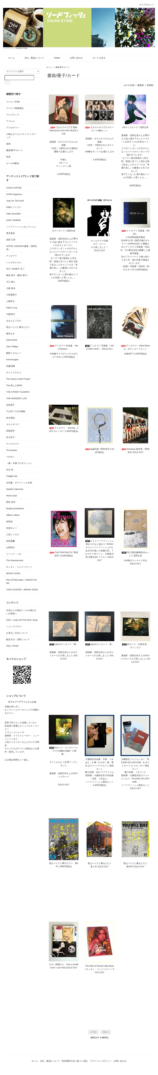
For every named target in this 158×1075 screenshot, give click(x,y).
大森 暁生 (10, 288)
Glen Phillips (12, 346)
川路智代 (10, 314)
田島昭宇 (10, 431)
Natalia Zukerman (14, 489)
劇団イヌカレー (13, 353)
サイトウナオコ (13, 372)
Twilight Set (11, 476)
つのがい (10, 456)
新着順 (150, 85)
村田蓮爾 (10, 541)
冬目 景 (9, 469)
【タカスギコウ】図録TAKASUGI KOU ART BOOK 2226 (63, 130)
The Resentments (14, 560)
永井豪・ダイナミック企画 (19, 482)
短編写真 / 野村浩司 (97, 449)
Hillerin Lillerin (13, 515)
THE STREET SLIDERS (17, 392)
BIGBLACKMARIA (15, 508)
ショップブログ (13, 626)
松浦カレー (11, 528)
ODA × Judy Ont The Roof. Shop (21, 620)
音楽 (8, 157)
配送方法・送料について (18, 639)
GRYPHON (11, 340)
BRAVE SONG (13, 573)
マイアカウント (145, 4)
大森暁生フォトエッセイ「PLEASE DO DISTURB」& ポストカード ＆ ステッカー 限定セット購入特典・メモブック (135, 765)
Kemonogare (12, 359)
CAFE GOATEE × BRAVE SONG (22, 589)
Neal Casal (11, 495)
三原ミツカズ (12, 534)
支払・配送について (32, 58)
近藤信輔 (10, 366)
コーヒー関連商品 (14, 108)
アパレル (10, 121)
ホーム (9, 58)
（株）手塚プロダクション (19, 463)
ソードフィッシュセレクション (21, 226)
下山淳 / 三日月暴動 (15, 411)
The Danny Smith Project (18, 379)
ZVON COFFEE (14, 188)
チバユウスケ (12, 444)
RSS (8, 646)
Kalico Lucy (11, 307)
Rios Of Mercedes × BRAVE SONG (21, 581)
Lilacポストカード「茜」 (63, 644)
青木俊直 (10, 233)
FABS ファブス (13, 207)
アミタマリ (11, 256)
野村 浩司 (10, 502)
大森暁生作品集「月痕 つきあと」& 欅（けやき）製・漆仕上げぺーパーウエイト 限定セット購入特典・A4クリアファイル (99, 765)
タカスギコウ (12, 424)
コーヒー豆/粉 (13, 101)
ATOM (15, 646)
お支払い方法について (17, 633)
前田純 (9, 521)
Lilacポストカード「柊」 (99, 644)
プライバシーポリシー (100, 1061)
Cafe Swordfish (13, 213)
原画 (8, 144)
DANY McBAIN (13, 220)
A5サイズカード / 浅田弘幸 (135, 127)
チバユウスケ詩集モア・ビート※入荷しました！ (99, 243)
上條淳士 (10, 301)
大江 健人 (10, 282)
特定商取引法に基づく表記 (75, 1061)
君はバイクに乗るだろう (18, 327)
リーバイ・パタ (13, 554)
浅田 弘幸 (10, 239)
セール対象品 (12, 163)
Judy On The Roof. (15, 201)
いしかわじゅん (13, 262)
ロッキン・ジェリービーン (19, 567)
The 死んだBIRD (14, 385)
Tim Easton (11, 450)
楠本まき (10, 333)
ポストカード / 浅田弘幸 (63, 230)
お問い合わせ (74, 58)
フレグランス (12, 114)
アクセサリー (12, 127)
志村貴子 (10, 405)
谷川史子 (10, 437)
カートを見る (96, 58)
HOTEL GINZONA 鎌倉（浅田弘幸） (21, 248)
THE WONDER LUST (16, 398)
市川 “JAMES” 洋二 (15, 269)
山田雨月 (10, 547)
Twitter (54, 58)
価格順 (140, 85)
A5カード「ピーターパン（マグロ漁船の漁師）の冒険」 (63, 750)
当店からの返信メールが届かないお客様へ (21, 612)
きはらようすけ (13, 320)
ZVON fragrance (14, 194)
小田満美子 (11, 294)
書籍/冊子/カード (62, 67)
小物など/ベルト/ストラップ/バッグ (21, 136)
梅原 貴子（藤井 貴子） (17, 275)
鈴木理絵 (10, 418)
